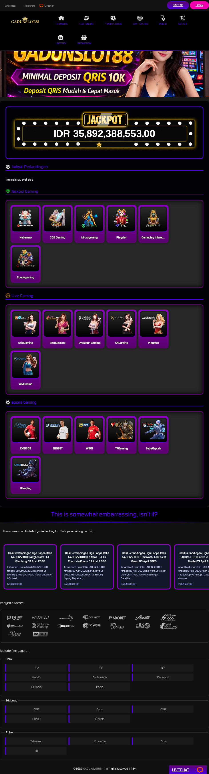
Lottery (61, 40)
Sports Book (113, 20)
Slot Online (86, 20)
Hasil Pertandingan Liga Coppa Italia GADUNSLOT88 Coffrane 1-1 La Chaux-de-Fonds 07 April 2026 (87, 557)
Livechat (47, 5)
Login (199, 5)
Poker (163, 20)
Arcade (183, 20)
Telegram (27, 5)
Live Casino (140, 20)
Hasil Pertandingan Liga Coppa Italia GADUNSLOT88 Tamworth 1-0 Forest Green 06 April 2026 (144, 557)
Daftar (178, 5)
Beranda (62, 20)
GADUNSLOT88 (92, 768)
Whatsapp (8, 5)
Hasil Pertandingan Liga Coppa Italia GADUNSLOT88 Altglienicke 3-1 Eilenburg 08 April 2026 (30, 557)
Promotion (85, 40)
